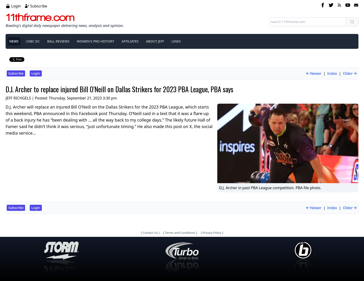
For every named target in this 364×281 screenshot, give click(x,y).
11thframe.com (40, 17)
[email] (355, 6)
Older (350, 73)
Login (16, 6)
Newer (314, 73)
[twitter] (331, 6)
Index (332, 73)
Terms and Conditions (180, 233)
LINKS (176, 41)
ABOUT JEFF (155, 41)
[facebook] (322, 6)
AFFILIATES (130, 41)
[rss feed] (339, 6)
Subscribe (38, 6)
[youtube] (348, 6)
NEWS (14, 41)
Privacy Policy (212, 233)
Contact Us (150, 233)
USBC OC (33, 41)
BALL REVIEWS (58, 41)
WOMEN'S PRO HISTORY (95, 41)
